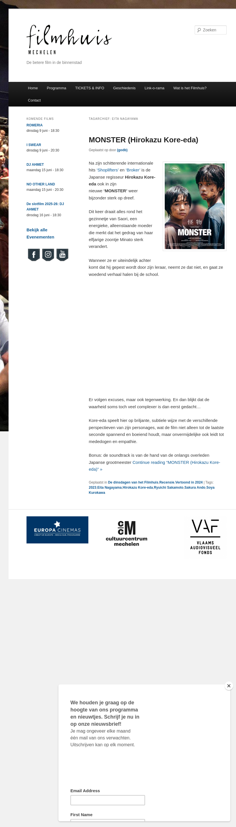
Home (33, 88)
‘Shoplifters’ (108, 169)
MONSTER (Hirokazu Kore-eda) (143, 140)
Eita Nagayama (109, 488)
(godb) (122, 150)
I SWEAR (34, 145)
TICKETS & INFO (89, 88)
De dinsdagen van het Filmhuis (133, 482)
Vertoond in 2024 (189, 482)
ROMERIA (35, 125)
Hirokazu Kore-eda (138, 488)
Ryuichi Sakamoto (169, 488)
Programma (56, 88)
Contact (34, 100)
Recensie (166, 482)
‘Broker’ (133, 169)
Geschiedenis (124, 88)
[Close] (229, 686)
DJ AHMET (35, 165)
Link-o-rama (154, 88)
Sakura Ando (195, 488)
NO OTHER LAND (41, 184)
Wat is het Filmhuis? (190, 88)
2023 (93, 488)
